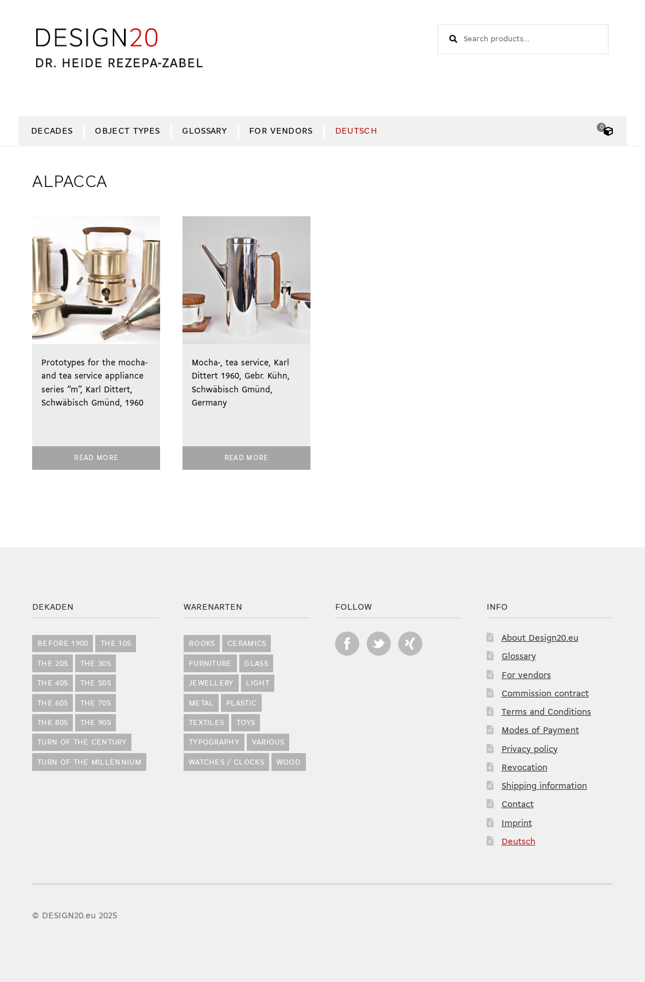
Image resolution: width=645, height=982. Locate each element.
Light (257, 683)
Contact (518, 804)
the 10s (115, 644)
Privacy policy (530, 749)
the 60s (52, 703)
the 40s (52, 683)
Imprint (517, 823)
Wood (289, 762)
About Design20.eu (540, 638)
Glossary (204, 131)
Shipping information (544, 786)
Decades (51, 131)
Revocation (524, 768)
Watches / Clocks (226, 762)
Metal (201, 703)
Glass (256, 664)
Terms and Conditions (546, 712)
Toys (245, 723)
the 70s (95, 703)
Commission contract (545, 694)
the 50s (95, 683)
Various (268, 742)
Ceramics (246, 644)
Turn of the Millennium (89, 762)
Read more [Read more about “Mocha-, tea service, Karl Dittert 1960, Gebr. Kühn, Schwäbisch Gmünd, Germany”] (246, 458)
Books (202, 644)
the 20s (52, 664)
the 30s (95, 664)
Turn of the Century (81, 742)
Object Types (127, 131)
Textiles (206, 723)
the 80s (52, 723)
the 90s (95, 723)
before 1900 (62, 644)
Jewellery (211, 683)
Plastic (241, 703)
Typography (214, 742)
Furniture (210, 664)
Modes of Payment (540, 730)
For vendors (281, 131)
